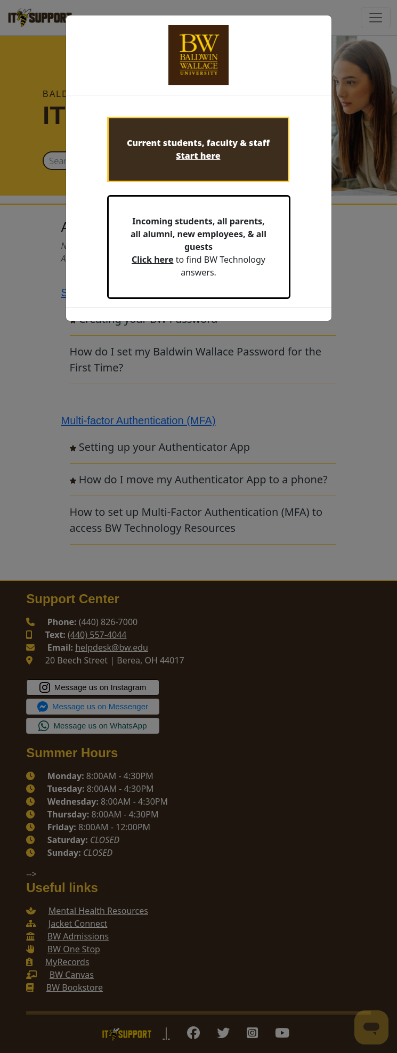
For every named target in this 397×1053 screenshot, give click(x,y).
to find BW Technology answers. (198, 246)
